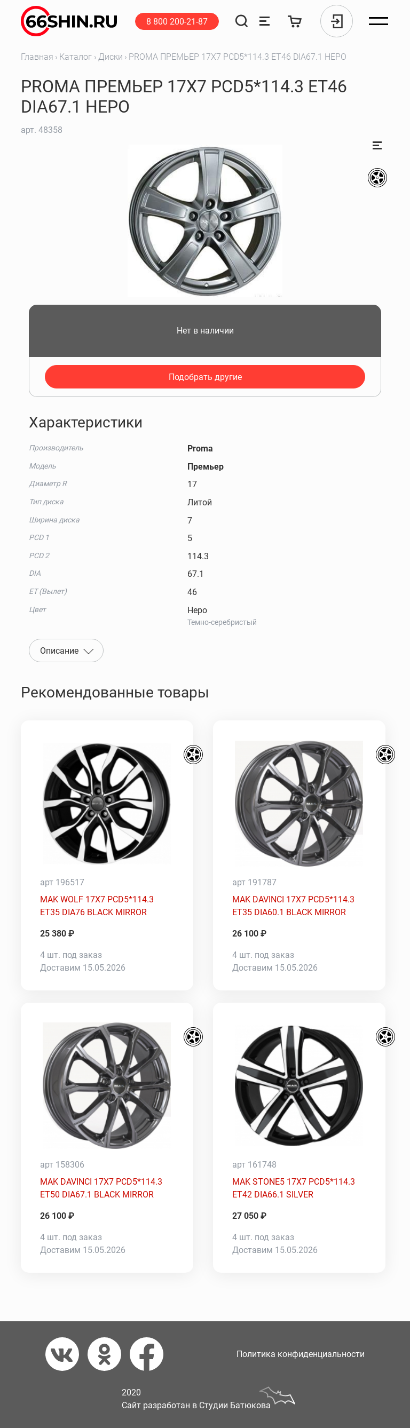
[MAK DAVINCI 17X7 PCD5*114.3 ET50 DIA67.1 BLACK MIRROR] (107, 1086)
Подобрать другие (205, 377)
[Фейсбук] (151, 1354)
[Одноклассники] (109, 1354)
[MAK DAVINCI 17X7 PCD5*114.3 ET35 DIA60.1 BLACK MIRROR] (299, 804)
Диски (110, 57)
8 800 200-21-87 (177, 22)
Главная (37, 57)
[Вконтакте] (66, 1354)
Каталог (75, 57)
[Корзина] (295, 21)
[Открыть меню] (378, 21)
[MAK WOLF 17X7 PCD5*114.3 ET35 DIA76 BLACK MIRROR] (107, 804)
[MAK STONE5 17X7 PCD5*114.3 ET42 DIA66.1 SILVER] (299, 1086)
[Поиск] (241, 21)
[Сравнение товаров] (264, 21)
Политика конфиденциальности (300, 1354)
